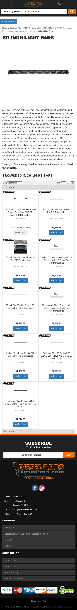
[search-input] (34, 11)
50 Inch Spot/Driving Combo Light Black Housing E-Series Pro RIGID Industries (56, 260)
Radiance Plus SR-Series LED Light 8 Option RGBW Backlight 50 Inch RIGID (56, 356)
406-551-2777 (18, 497)
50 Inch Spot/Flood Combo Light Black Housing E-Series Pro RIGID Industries (56, 308)
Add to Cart (56, 232)
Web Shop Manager (62, 607)
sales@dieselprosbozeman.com (25, 510)
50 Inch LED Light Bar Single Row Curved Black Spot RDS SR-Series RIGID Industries (20, 212)
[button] (38, 11)
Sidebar (11, 21)
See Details (20, 232)
